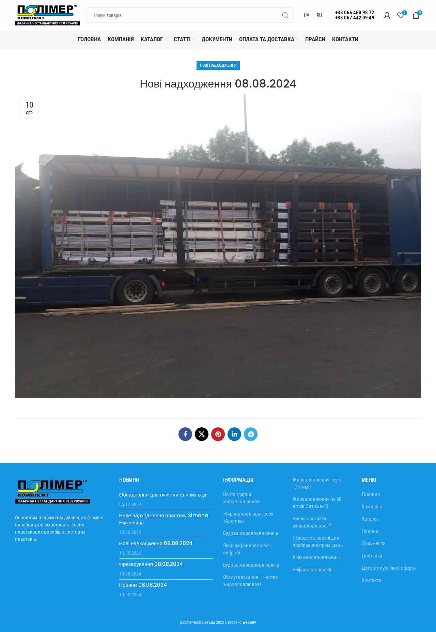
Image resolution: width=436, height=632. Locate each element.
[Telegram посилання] (251, 434)
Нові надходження (218, 65)
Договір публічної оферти (389, 568)
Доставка (372, 556)
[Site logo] (47, 15)
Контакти (372, 580)
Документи (374, 543)
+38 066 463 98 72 (354, 13)
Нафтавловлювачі (312, 570)
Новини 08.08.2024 (143, 584)
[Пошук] (190, 15)
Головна (371, 494)
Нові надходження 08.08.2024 (156, 543)
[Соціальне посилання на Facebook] (185, 434)
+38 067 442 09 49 (354, 18)
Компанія (372, 507)
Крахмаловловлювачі (316, 557)
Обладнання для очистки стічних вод (162, 494)
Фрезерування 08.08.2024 (151, 564)
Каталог (370, 519)
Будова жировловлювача (250, 533)
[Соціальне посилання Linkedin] (234, 434)
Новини (370, 531)
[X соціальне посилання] (201, 434)
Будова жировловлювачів (251, 565)
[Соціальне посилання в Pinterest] (218, 434)
